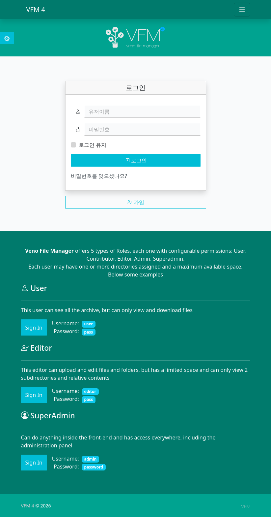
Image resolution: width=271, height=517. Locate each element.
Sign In (33, 327)
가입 (135, 202)
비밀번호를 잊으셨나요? (99, 175)
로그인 (135, 160)
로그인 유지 (92, 144)
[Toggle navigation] (242, 9)
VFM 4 (35, 9)
